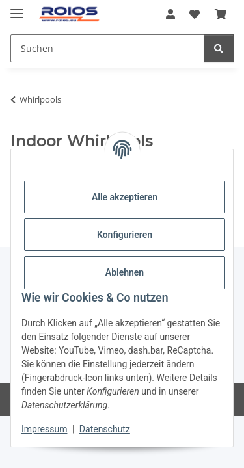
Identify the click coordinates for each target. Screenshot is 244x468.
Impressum (44, 429)
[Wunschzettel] (194, 14)
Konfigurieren (124, 234)
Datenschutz (104, 429)
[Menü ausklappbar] (16, 8)
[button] (170, 14)
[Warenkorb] (221, 14)
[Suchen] (107, 48)
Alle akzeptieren (124, 197)
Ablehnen (124, 272)
